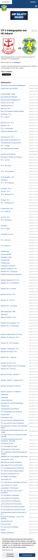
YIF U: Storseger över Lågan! (9, 446)
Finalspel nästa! (5, 263)
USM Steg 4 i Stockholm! (8, 266)
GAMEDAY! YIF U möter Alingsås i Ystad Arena (14, 456)
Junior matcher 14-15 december (10, 498)
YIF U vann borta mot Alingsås (9, 527)
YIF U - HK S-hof (5, 160)
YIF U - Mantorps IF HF (7, 194)
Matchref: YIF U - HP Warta (8, 288)
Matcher (3, 530)
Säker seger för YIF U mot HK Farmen (11, 465)
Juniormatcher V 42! (6, 521)
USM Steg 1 (4, 226)
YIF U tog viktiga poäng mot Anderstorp (12, 468)
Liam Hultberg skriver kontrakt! (10, 148)
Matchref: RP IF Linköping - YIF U (10, 323)
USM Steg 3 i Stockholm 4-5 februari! (11, 157)
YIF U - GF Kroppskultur (7, 171)
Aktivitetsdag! (5, 251)
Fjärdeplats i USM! (6, 257)
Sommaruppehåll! (6, 254)
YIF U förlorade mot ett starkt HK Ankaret (13, 506)
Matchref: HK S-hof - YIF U (8, 363)
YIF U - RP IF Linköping (7, 183)
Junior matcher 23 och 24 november (11, 504)
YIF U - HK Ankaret (6, 220)
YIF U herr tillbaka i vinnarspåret (10, 495)
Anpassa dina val (7, 550)
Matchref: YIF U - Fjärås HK (8, 357)
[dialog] (19, 547)
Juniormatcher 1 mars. (7, 459)
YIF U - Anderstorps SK (7, 203)
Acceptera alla (27, 555)
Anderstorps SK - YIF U (7, 137)
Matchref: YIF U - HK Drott (8, 369)
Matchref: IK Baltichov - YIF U (9, 268)
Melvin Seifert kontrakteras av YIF (10, 140)
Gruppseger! (4, 397)
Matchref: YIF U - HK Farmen (9, 306)
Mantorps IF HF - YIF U (7, 123)
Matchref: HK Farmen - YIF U (9, 351)
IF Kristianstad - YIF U (7, 208)
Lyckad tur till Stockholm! (8, 154)
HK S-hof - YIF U (5, 191)
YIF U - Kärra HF (5, 117)
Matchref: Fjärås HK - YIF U (8, 317)
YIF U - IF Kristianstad (7, 128)
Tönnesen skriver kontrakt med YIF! (11, 143)
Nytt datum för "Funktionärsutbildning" (12, 403)
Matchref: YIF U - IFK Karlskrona (10, 283)
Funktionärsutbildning (7, 532)
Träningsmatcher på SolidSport (10, 409)
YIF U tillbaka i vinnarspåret (8, 476)
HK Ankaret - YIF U (6, 114)
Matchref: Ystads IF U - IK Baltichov (11, 391)
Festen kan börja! (6, 524)
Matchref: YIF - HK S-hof (8, 300)
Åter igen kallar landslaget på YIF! (10, 100)
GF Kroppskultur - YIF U (7, 177)
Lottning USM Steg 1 (7, 400)
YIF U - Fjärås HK (5, 211)
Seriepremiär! (5, 394)
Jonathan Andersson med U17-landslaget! (13, 366)
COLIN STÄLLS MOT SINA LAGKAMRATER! (13, 85)
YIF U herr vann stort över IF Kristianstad (12, 423)
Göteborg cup (5, 406)
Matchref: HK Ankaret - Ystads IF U (11, 386)
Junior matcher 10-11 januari (9, 485)
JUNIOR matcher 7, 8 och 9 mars (10, 449)
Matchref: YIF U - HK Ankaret (9, 271)
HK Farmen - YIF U (6, 188)
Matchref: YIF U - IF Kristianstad (10, 326)
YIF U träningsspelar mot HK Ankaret (11, 411)
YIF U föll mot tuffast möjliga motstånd (12, 471)
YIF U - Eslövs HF (6, 246)
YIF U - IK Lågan (5, 145)
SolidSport (17, 62)
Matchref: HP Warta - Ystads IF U (10, 374)
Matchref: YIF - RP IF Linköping (9, 343)
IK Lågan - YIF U (5, 200)
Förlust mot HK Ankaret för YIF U (10, 473)
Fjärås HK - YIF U (5, 125)
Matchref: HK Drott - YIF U (8, 294)
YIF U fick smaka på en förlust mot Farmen (13, 509)
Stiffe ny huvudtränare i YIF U (9, 131)
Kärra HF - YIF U (5, 217)
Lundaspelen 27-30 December (9, 488)
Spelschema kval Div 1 (7, 105)
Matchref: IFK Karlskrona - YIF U (10, 337)
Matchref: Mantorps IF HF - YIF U (10, 280)
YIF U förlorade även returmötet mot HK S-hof (14, 482)
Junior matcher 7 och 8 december (10, 501)
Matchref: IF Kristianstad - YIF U (10, 349)
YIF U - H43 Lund (5, 240)
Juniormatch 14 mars (7, 443)
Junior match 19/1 (6, 479)
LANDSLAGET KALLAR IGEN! (9, 88)
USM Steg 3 (4, 180)
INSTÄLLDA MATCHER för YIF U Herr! (11, 334)
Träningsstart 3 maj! (6, 417)
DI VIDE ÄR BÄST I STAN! (8, 94)
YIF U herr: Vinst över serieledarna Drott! (12, 420)
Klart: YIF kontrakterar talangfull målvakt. (12, 111)
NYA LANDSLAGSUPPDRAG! (9, 97)
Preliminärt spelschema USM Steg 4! (11, 274)
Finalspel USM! (5, 260)
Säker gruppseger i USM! (8, 311)
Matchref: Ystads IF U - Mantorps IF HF (12, 380)
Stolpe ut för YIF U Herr (7, 102)
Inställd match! (5, 414)
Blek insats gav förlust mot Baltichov (11, 462)
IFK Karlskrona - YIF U (7, 234)
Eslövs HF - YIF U (6, 108)
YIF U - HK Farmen (6, 165)
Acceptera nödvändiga (10, 555)
